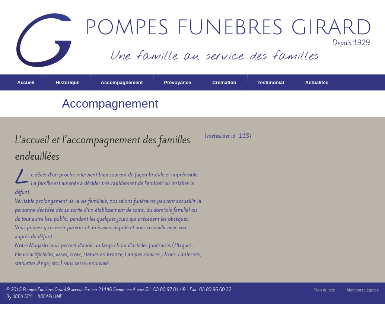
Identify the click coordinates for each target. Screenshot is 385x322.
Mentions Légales (363, 290)
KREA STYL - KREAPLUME (37, 297)
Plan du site (324, 290)
